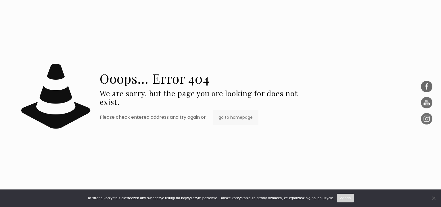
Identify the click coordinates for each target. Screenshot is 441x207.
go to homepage (235, 117)
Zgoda (345, 198)
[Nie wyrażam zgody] (434, 198)
